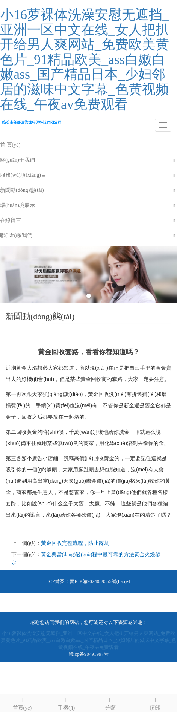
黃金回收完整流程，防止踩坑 (75, 543)
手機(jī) (66, 703)
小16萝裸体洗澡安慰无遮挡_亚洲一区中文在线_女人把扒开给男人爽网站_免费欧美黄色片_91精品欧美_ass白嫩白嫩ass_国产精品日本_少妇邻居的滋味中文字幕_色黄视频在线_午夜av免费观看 (84, 59)
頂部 (155, 703)
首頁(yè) (22, 703)
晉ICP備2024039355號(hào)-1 (100, 581)
